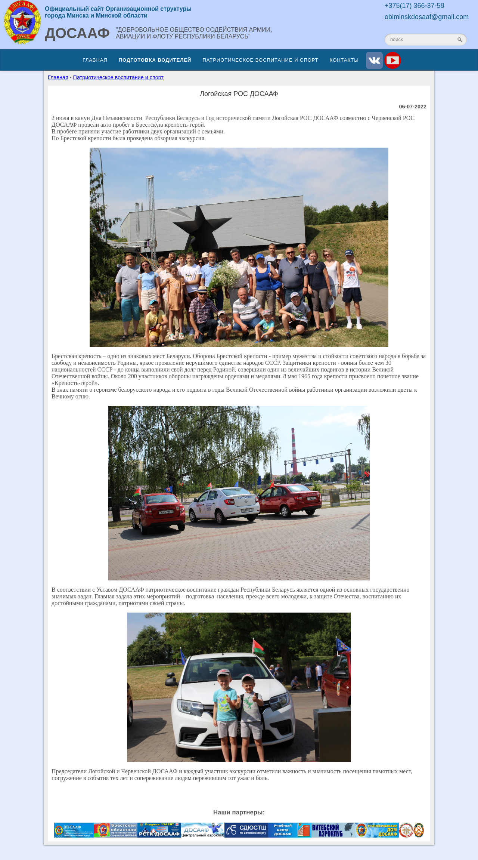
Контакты (344, 60)
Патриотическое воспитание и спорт (260, 60)
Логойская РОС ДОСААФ (239, 94)
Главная (95, 60)
